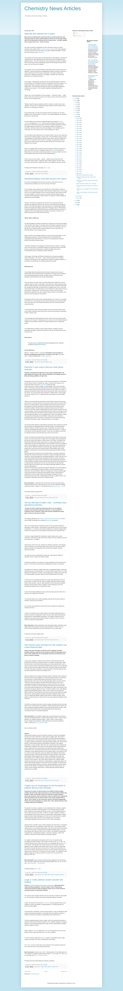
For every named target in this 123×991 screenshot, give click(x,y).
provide (53, 966)
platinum (43, 937)
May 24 (78, 132)
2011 (75, 100)
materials (39, 173)
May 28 (78, 124)
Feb (76, 204)
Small (56, 966)
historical (47, 780)
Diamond (42, 497)
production (47, 639)
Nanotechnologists (45, 361)
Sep (76, 108)
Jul (76, 112)
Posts (75, 33)
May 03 (78, 173)
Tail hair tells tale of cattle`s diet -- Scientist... (86, 183)
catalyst (35, 930)
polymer (58, 841)
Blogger (73, 983)
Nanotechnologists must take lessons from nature (45, 179)
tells (55, 639)
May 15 (78, 150)
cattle (61, 571)
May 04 (78, 171)
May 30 (78, 120)
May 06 (78, 167)
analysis (39, 780)
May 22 (78, 136)
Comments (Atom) (35, 974)
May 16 (78, 148)
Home (46, 971)
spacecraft (41, 52)
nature (50, 361)
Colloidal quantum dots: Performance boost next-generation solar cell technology (93, 46)
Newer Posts (28, 971)
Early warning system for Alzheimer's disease (93, 77)
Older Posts (64, 971)
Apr (76, 200)
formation (52, 874)
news (45, 167)
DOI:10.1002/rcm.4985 (41, 722)
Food (33, 529)
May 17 (78, 146)
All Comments (77, 36)
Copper (45, 874)
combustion (47, 902)
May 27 (78, 126)
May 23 (78, 134)
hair (48, 662)
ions (61, 829)
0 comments (27, 171)
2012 (75, 98)
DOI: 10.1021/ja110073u (41, 955)
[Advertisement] (56, 23)
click (43, 874)
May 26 (78, 128)
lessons (38, 361)
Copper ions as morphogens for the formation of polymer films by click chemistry (44, 787)
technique (57, 780)
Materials (54, 150)
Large (46, 966)
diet (28, 564)
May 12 (78, 155)
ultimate (46, 173)
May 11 (78, 157)
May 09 (78, 161)
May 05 (78, 169)
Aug (76, 110)
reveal (53, 780)
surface (64, 843)
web (48, 167)
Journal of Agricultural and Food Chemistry (50, 518)
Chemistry (39, 874)
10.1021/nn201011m (46, 356)
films (49, 874)
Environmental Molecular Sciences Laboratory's (41, 885)
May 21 (78, 138)
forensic (42, 780)
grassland (49, 520)
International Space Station (47, 49)
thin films (39, 123)
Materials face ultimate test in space (39, 34)
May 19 (78, 142)
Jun (76, 114)
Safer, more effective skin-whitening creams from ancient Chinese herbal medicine (93, 61)
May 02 (78, 196)
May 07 (78, 165)
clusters (38, 966)
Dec (76, 102)
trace (58, 639)
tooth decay (43, 384)
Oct (76, 106)
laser (50, 780)
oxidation (29, 945)
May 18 (78, 144)
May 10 (78, 159)
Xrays (56, 497)
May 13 (78, 153)
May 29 (78, 122)
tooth (54, 497)
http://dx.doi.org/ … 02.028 (58, 486)
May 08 (78, 163)
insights (42, 966)
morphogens (57, 874)
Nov (76, 104)
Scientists (52, 639)
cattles (38, 639)
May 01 (78, 198)
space (42, 173)
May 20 (78, 140)
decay (38, 497)
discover (46, 497)
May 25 (78, 130)
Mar (76, 202)
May (76, 116)
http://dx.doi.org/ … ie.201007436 (36, 863)
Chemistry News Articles (52, 8)
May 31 (78, 118)
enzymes (50, 497)
